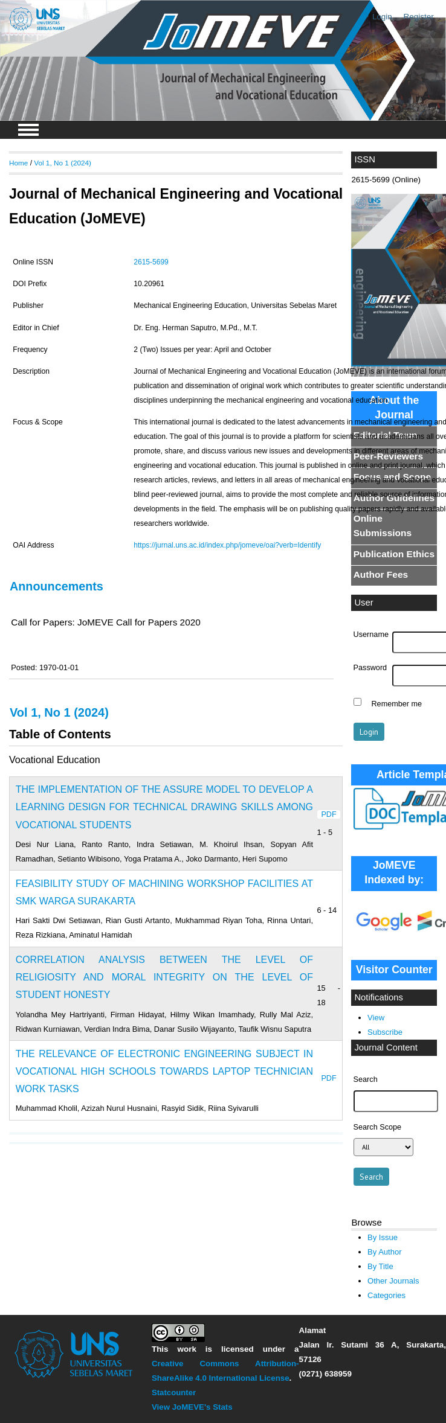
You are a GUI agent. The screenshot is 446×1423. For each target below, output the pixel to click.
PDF (328, 814)
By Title (380, 1266)
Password (370, 668)
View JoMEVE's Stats (192, 1407)
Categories (386, 1295)
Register (419, 16)
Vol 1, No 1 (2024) (62, 163)
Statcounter (174, 1392)
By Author (384, 1251)
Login (382, 16)
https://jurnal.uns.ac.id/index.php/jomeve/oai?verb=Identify (227, 545)
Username (371, 634)
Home (18, 163)
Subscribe (384, 1032)
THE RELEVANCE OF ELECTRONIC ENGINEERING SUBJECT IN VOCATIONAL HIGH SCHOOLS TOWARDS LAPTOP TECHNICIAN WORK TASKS (164, 1071)
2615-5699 (151, 262)
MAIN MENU (28, 130)
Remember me (396, 703)
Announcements (56, 586)
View (375, 1017)
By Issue (382, 1237)
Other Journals (393, 1280)
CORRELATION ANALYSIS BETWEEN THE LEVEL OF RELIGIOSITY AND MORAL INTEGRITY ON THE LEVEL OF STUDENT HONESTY (164, 977)
